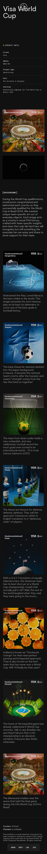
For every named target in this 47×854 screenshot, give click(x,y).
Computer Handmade (16, 840)
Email (15, 826)
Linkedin (18, 829)
